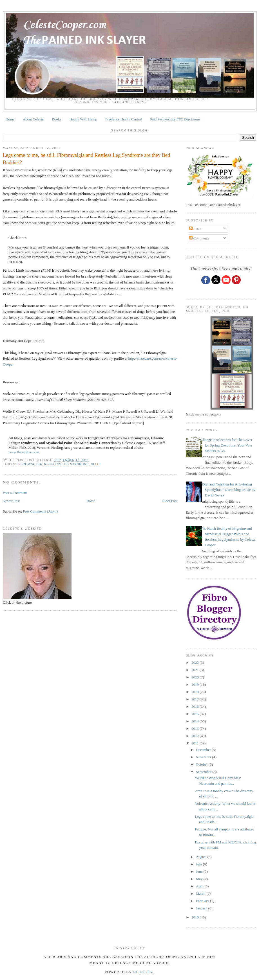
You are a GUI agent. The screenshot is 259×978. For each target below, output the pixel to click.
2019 (195, 684)
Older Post (169, 501)
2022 (195, 662)
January (202, 908)
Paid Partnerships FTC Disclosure (175, 119)
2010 (195, 917)
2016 (195, 706)
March (201, 893)
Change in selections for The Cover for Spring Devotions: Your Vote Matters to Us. (226, 445)
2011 (195, 743)
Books (56, 119)
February (203, 901)
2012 (195, 736)
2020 (195, 677)
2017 (195, 699)
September (204, 772)
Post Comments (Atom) (40, 511)
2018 (195, 692)
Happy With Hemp (83, 119)
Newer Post (11, 501)
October (202, 764)
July (199, 864)
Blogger (143, 972)
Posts (195, 229)
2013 (195, 728)
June (200, 871)
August (201, 857)
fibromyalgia (29, 464)
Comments (199, 238)
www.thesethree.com (23, 452)
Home (10, 119)
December (204, 750)
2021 (195, 670)
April (200, 886)
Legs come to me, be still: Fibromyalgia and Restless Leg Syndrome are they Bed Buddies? (86, 158)
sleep (96, 464)
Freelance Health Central (123, 119)
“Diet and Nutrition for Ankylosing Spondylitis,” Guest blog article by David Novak (227, 489)
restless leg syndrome (66, 464)
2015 (195, 714)
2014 (195, 721)
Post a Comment (15, 493)
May (200, 879)
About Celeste (33, 119)
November (204, 757)
